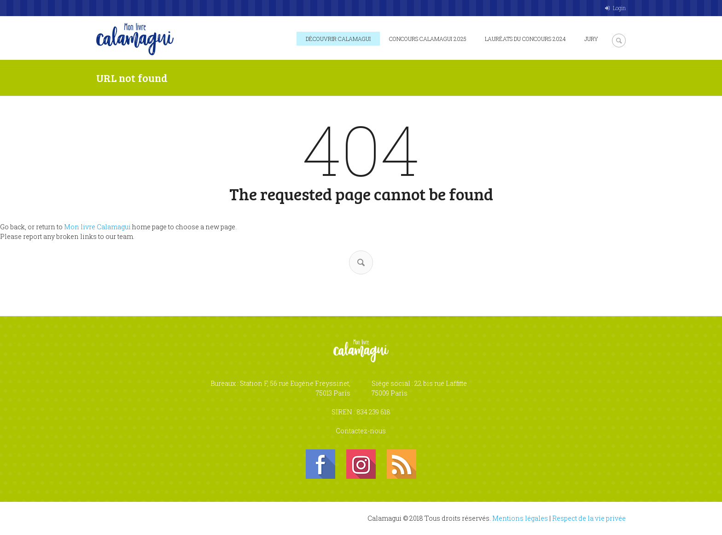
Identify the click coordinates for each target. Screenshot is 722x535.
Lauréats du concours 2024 (525, 38)
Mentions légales (520, 518)
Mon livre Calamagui (97, 226)
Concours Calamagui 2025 (427, 38)
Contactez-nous (361, 430)
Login (619, 8)
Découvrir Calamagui (338, 38)
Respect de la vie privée (589, 518)
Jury (591, 38)
